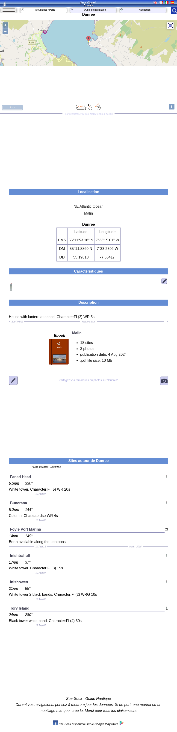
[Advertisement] (88, 149)
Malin (88, 213)
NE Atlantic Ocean (88, 206)
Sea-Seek (88, 2)
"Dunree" (88, 380)
